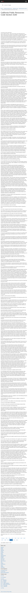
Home (2, 8)
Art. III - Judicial (3, 582)
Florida (2, 551)
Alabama (2, 547)
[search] (13, 5)
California (2, 550)
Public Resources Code (23, 8)
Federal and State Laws (8, 8)
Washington (3, 567)
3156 (24, 538)
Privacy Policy (9, 591)
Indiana (2, 554)
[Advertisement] (14, 24)
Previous (2, 538)
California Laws (15, 8)
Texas (2, 565)
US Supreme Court (4, 570)
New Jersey (3, 558)
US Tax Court (3, 571)
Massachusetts (3, 555)
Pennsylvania (3, 564)
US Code (2, 575)
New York (2, 559)
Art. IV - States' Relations (5, 583)
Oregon (2, 563)
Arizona (2, 549)
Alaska (2, 548)
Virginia (2, 566)
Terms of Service (3, 591)
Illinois (2, 553)
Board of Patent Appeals (5, 572)
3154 (18, 538)
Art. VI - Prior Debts (4, 585)
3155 (21, 538)
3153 (15, 538)
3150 (6, 538)
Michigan (2, 556)
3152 (12, 538)
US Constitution (3, 577)
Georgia (2, 552)
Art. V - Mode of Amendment (5, 584)
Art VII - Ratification (4, 586)
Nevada (2, 557)
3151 (9, 538)
